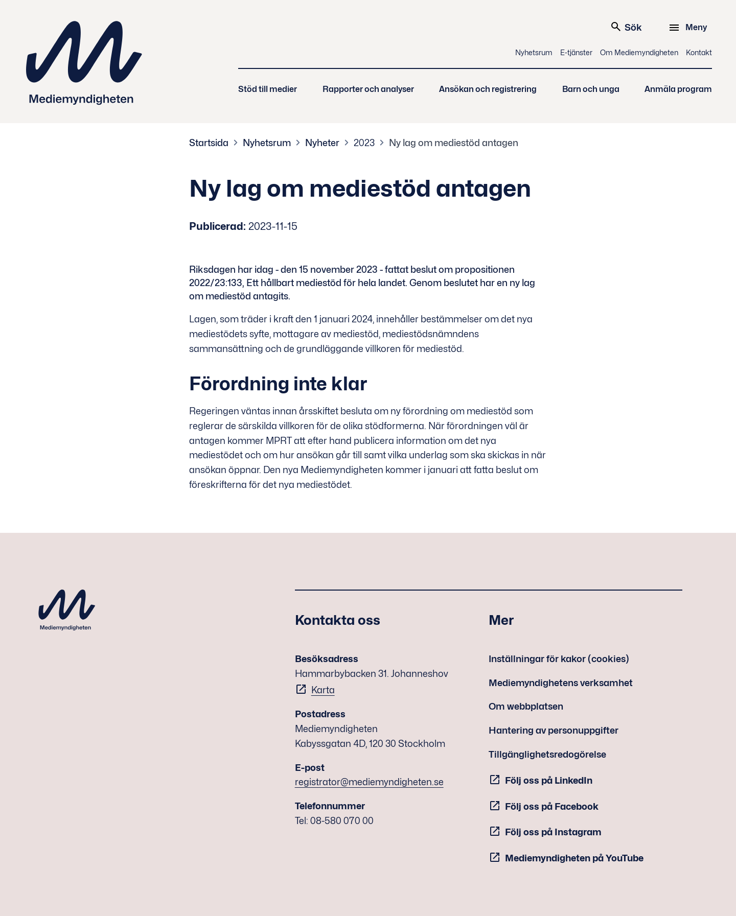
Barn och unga (590, 89)
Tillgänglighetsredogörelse (547, 754)
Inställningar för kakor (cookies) (559, 658)
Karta (323, 690)
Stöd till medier (267, 89)
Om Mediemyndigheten (639, 52)
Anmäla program (678, 89)
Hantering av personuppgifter (553, 730)
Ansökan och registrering (488, 89)
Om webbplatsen (526, 706)
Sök (626, 26)
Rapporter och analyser (368, 89)
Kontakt (699, 52)
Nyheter (322, 142)
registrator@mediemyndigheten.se (369, 782)
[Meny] (689, 27)
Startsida (208, 142)
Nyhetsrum (534, 52)
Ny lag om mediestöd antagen (453, 142)
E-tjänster (576, 52)
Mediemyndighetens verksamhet (561, 682)
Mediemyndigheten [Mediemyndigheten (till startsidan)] (84, 63)
